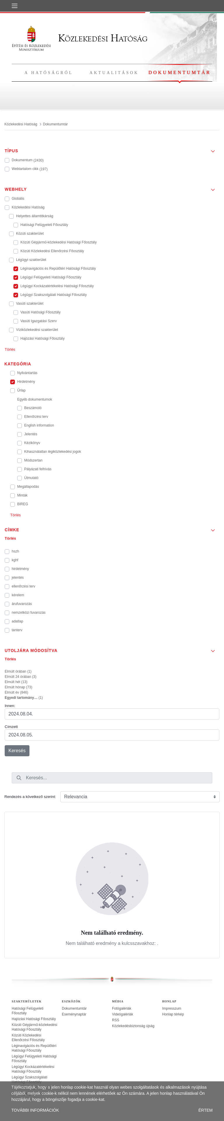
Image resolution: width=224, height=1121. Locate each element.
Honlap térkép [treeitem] (173, 1014)
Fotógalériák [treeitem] (121, 1008)
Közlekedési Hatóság (80, 38)
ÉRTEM (205, 1110)
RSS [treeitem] (115, 1020)
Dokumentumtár (179, 72)
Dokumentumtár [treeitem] (74, 1008)
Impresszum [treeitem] (171, 1008)
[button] (112, 148)
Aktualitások (114, 73)
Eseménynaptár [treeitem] (74, 1014)
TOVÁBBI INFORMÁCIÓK (35, 1110)
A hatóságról (48, 73)
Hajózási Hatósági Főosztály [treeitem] (34, 1019)
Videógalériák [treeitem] (122, 1014)
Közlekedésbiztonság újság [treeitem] (133, 1026)
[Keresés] (19, 778)
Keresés (17, 750)
